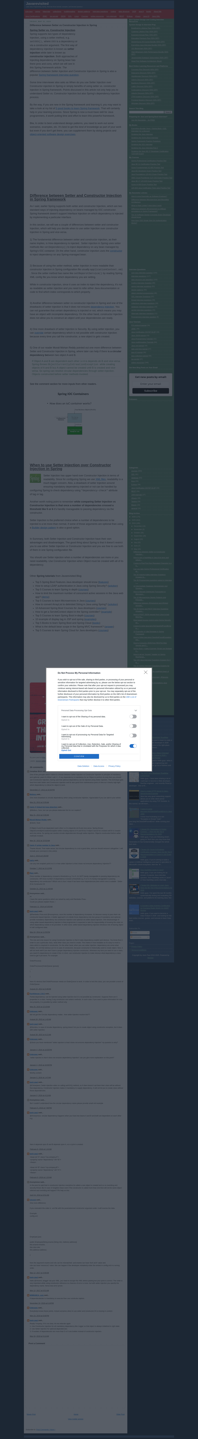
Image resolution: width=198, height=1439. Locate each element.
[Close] (146, 673)
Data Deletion (83, 766)
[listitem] (99, 710)
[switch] (133, 716)
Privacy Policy (114, 766)
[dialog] (99, 719)
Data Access (99, 766)
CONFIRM (79, 756)
